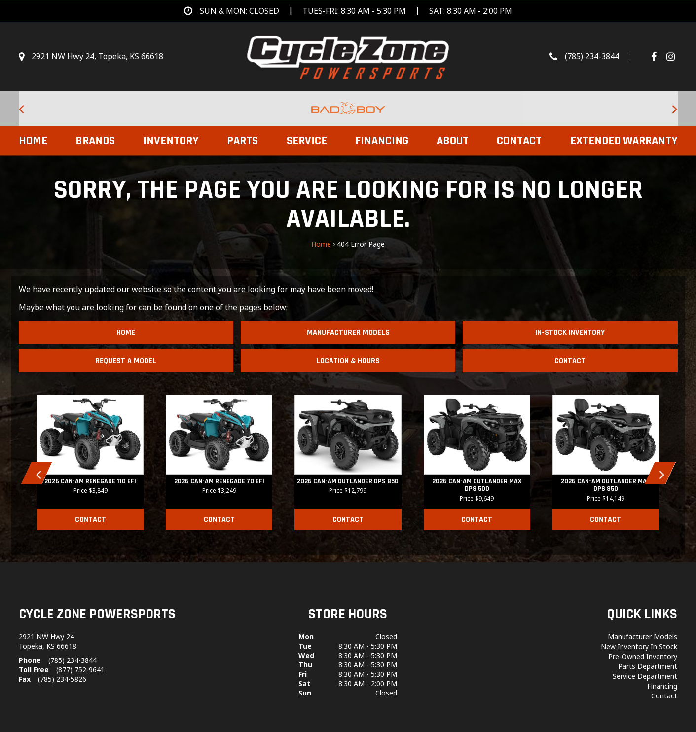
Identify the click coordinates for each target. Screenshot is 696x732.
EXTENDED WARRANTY (624, 140)
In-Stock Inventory (570, 333)
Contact (519, 140)
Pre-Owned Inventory (642, 656)
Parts (242, 140)
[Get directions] (348, 11)
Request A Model (125, 361)
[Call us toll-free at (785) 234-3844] (594, 56)
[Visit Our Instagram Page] (670, 56)
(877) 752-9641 (80, 669)
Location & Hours (348, 361)
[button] (36, 473)
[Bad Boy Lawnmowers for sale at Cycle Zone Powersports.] (348, 108)
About (453, 140)
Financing (381, 140)
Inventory (171, 140)
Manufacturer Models (348, 333)
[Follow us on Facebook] (657, 56)
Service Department (645, 676)
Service (307, 140)
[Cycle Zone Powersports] (348, 55)
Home (33, 140)
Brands (95, 140)
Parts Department (647, 666)
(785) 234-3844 (72, 660)
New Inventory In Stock (639, 646)
